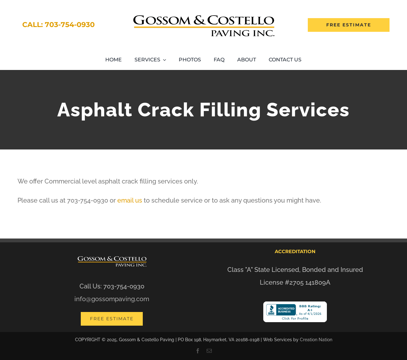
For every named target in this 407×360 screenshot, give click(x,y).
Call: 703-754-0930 (58, 24)
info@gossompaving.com (111, 299)
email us (129, 200)
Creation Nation (316, 339)
